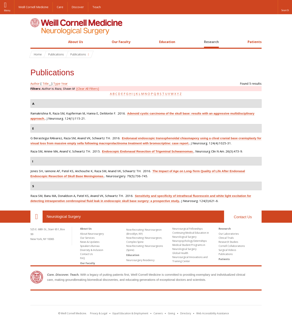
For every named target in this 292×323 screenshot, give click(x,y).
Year (64, 83)
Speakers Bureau (90, 246)
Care (60, 7)
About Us (75, 42)
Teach (96, 7)
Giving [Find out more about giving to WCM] (171, 313)
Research (211, 42)
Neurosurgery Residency (140, 260)
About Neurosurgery (92, 233)
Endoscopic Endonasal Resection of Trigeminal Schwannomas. (148, 151)
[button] (285, 7)
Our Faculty (121, 42)
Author (35, 83)
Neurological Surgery (64, 217)
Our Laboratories (229, 233)
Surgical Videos (227, 250)
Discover (78, 7)
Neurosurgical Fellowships (187, 228)
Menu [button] (7, 10)
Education (167, 42)
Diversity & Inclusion (91, 250)
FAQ (82, 258)
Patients (255, 42)
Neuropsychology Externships (189, 241)
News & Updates (89, 242)
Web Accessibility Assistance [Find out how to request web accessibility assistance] (212, 313)
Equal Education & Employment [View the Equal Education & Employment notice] (130, 313)
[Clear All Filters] (87, 88)
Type (56, 83)
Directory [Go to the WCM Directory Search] (185, 313)
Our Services (87, 238)
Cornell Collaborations (232, 246)
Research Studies (228, 242)
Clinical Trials (226, 238)
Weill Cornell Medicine (33, 7)
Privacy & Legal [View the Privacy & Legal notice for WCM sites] (98, 313)
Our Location (36, 217)
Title (45, 83)
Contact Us (243, 217)
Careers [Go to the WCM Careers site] (158, 313)
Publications (226, 254)
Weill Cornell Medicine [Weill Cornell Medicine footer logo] (146, 298)
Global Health (180, 253)
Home (34, 41)
